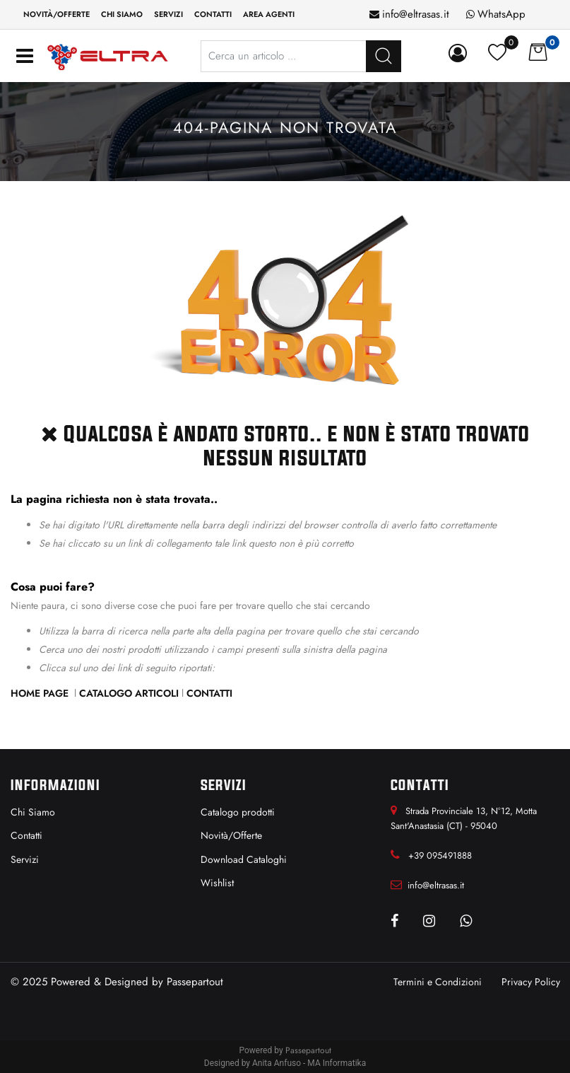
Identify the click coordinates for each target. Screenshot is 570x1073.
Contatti (209, 693)
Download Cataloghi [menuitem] (244, 859)
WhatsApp (501, 14)
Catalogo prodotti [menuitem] (238, 812)
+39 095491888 (440, 855)
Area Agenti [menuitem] (269, 14)
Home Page (41, 693)
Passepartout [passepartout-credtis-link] (308, 1050)
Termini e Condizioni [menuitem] (437, 982)
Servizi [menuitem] (168, 14)
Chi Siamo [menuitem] (33, 812)
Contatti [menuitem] (213, 14)
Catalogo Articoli (129, 693)
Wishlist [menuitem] (217, 883)
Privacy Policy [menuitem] (530, 982)
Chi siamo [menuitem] (122, 14)
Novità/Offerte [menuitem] (56, 14)
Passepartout (195, 982)
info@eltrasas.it (415, 14)
